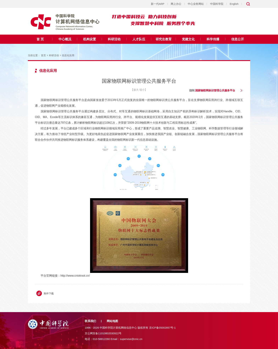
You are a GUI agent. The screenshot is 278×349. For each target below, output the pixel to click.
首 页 (40, 39)
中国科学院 (216, 3)
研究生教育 (164, 39)
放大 (136, 89)
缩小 (142, 89)
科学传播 (213, 39)
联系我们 (90, 321)
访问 (212, 90)
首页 (43, 55)
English (234, 3)
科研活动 (114, 39)
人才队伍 (138, 39)
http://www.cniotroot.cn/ (75, 275)
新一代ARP (157, 3)
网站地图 (112, 321)
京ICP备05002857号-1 (162, 327)
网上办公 (176, 3)
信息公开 (237, 39)
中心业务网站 (196, 3)
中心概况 (65, 39)
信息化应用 (68, 55)
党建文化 (188, 39)
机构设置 (89, 39)
